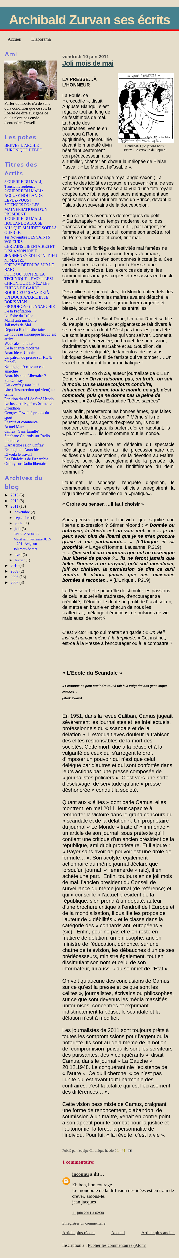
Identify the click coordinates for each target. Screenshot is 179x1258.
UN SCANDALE (26, 534)
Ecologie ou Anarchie (21, 450)
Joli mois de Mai (17, 325)
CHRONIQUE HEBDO (23, 150)
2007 (15, 582)
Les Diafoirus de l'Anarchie (26, 459)
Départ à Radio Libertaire (24, 329)
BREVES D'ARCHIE (21, 145)
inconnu (80, 1174)
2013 (15, 495)
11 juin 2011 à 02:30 (88, 1212)
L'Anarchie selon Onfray (24, 445)
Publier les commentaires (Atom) (117, 1245)
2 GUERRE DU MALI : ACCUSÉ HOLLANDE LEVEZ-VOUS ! (23, 195)
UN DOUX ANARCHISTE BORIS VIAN (26, 299)
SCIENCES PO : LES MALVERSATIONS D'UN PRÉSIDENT (25, 209)
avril (19, 555)
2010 (15, 565)
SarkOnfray (13, 380)
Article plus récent (78, 1232)
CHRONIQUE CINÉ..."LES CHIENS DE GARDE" (27, 285)
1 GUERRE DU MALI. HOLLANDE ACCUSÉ (23, 221)
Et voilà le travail (18, 454)
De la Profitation (17, 311)
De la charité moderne (22, 348)
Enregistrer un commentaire (83, 1223)
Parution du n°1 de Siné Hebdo (29, 399)
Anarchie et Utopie (19, 353)
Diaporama (41, 39)
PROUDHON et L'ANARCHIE (29, 306)
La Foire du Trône (18, 316)
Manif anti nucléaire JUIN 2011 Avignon (32, 541)
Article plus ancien (158, 1232)
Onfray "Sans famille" (22, 431)
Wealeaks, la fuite (18, 343)
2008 (15, 577)
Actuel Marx (14, 426)
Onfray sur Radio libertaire (25, 463)
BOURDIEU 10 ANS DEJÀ (26, 292)
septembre (23, 518)
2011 (15, 506)
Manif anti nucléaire (20, 320)
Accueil (14, 39)
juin (18, 529)
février (20, 560)
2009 (15, 571)
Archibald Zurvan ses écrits (89, 19)
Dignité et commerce (21, 422)
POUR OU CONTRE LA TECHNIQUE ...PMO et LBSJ (28, 276)
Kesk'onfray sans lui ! (21, 385)
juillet (19, 523)
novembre (23, 512)
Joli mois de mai (87, 63)
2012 (15, 501)
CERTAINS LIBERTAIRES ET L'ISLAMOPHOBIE (29, 248)
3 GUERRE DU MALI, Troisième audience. (23, 184)
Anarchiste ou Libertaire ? (25, 376)
